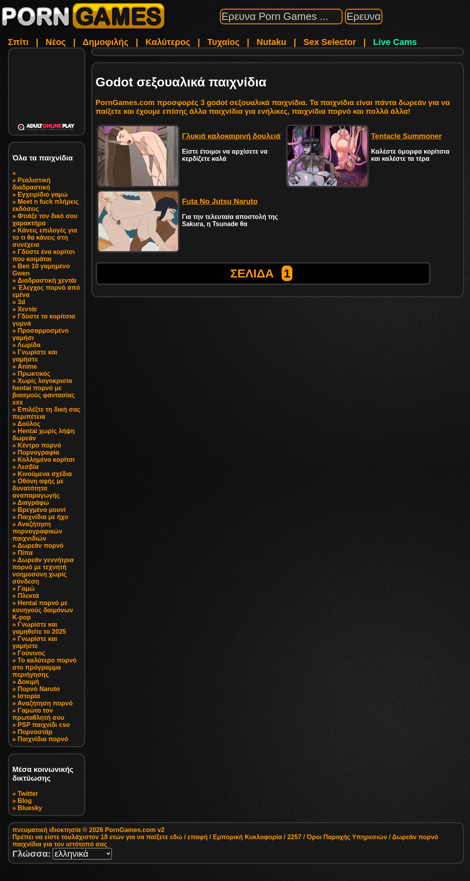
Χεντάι (27, 309)
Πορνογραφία (38, 452)
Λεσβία (28, 466)
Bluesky (30, 808)
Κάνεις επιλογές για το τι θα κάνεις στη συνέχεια (44, 237)
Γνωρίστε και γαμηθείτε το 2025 (39, 628)
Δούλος (29, 423)
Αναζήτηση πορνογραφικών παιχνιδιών (37, 531)
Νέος (56, 42)
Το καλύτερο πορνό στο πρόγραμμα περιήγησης (44, 667)
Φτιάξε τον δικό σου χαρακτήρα (45, 220)
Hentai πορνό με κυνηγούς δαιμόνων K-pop (42, 610)
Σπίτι (18, 42)
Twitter (28, 793)
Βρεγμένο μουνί (41, 509)
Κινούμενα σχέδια (45, 474)
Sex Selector (330, 42)
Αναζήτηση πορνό (45, 703)
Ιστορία (29, 696)
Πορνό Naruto (39, 689)
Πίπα (25, 552)
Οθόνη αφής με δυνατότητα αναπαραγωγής (38, 488)
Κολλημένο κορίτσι (46, 459)
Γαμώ (26, 588)
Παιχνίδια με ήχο (43, 517)
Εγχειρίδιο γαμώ (43, 194)
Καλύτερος (167, 42)
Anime (27, 366)
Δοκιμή (28, 681)
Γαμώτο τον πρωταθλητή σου (38, 714)
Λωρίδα (29, 345)
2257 (294, 837)
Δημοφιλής (105, 42)
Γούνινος (31, 653)
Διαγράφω (33, 502)
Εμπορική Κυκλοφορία (247, 837)
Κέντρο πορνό (39, 445)
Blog (25, 800)
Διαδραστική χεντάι (47, 280)
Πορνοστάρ (35, 732)
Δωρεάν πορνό (41, 545)
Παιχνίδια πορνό (43, 739)
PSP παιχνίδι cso (44, 724)
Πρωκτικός (34, 373)
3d (21, 302)
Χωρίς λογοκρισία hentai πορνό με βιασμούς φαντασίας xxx (43, 391)
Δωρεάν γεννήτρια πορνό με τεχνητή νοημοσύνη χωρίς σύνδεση (43, 571)
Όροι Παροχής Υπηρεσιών (347, 837)
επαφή (198, 837)
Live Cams (395, 42)
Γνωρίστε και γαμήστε (34, 356)
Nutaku (271, 42)
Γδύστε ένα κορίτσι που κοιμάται (43, 255)
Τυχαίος (223, 42)
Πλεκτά (28, 595)
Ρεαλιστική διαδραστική (31, 184)
